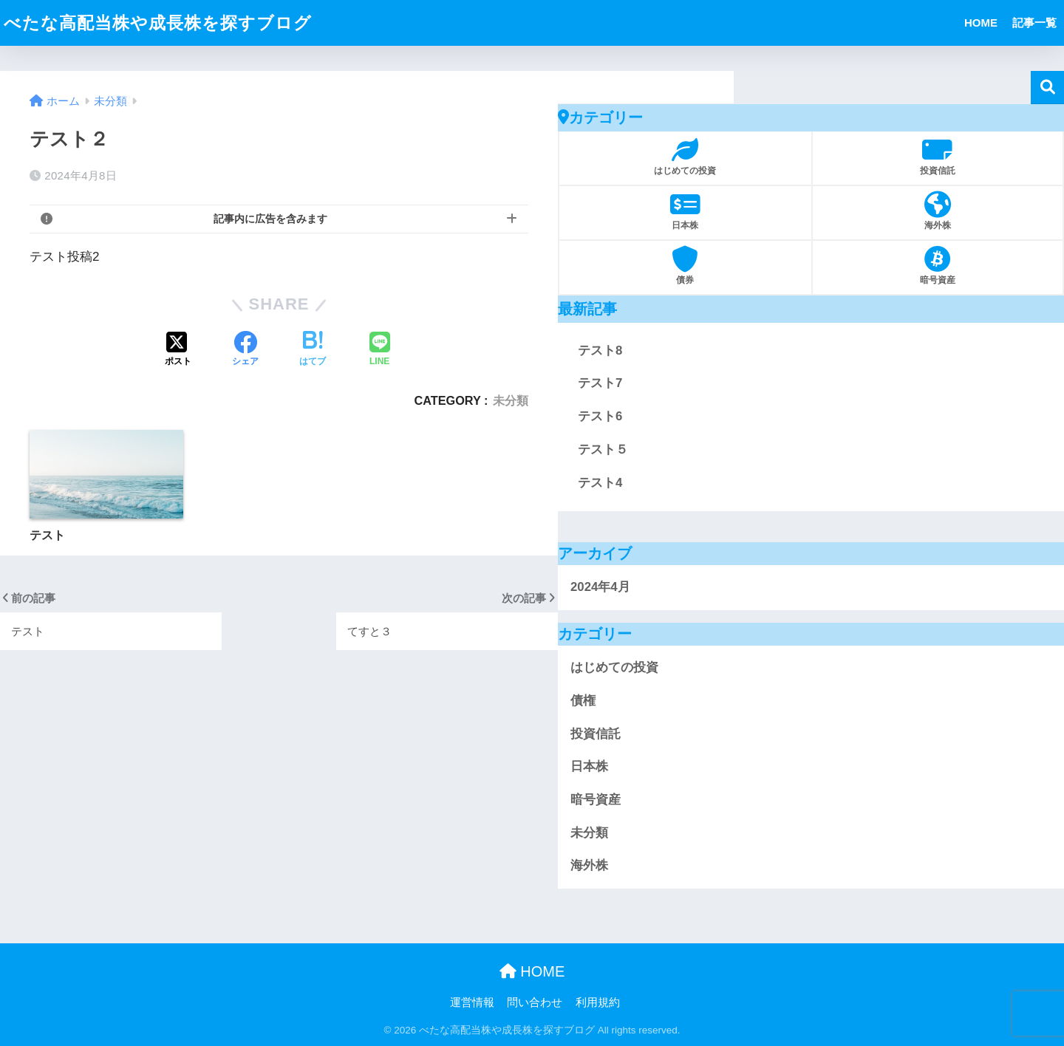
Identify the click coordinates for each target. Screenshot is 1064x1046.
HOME (981, 22)
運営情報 (472, 1002)
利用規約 (598, 1002)
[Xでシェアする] (178, 350)
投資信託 (595, 734)
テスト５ (603, 449)
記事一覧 (1034, 22)
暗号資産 (595, 800)
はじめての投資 (614, 667)
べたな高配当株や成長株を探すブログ (158, 23)
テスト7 (600, 383)
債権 (583, 701)
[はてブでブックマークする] (312, 350)
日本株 (589, 766)
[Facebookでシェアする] (245, 350)
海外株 (589, 865)
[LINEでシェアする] (379, 350)
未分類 (510, 400)
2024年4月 (600, 587)
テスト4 (600, 483)
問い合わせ (534, 1002)
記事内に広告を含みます (270, 219)
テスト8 (600, 350)
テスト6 (600, 416)
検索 (1047, 87)
